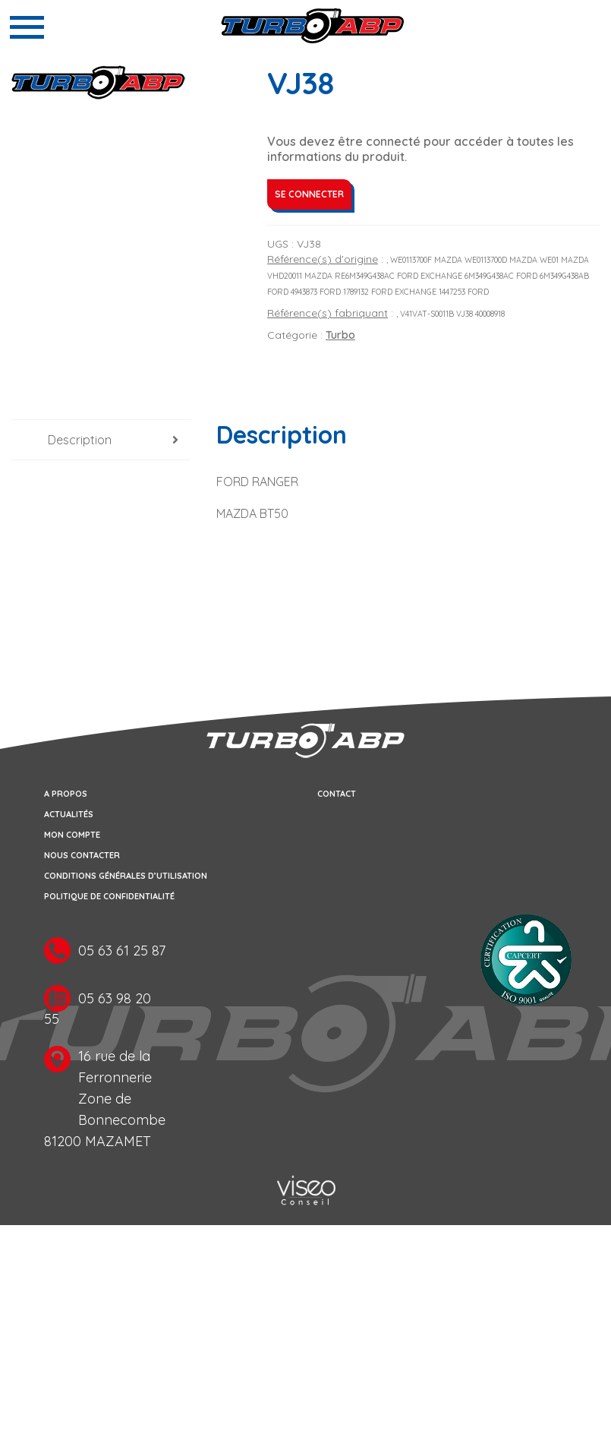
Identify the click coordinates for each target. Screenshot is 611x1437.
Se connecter (309, 194)
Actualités (68, 814)
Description (80, 439)
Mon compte (72, 834)
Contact (336, 793)
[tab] (101, 440)
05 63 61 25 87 (121, 950)
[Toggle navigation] (27, 27)
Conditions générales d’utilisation (125, 875)
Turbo (340, 335)
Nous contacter (82, 855)
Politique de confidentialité (109, 896)
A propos (65, 793)
